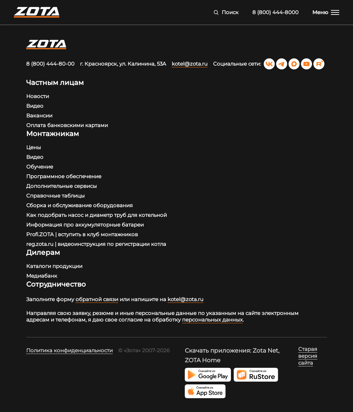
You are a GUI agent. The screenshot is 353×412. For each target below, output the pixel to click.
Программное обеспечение (63, 176)
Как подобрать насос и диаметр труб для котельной (96, 215)
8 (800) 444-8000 (275, 12)
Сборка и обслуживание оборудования (79, 205)
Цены (33, 147)
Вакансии (39, 115)
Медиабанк (41, 275)
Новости (37, 96)
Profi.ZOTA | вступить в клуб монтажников (82, 234)
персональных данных (212, 319)
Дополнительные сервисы (61, 186)
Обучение (39, 166)
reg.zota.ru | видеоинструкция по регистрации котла (96, 244)
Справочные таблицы (55, 195)
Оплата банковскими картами (67, 125)
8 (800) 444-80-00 (50, 63)
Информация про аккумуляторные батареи (85, 224)
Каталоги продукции (54, 266)
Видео (34, 106)
